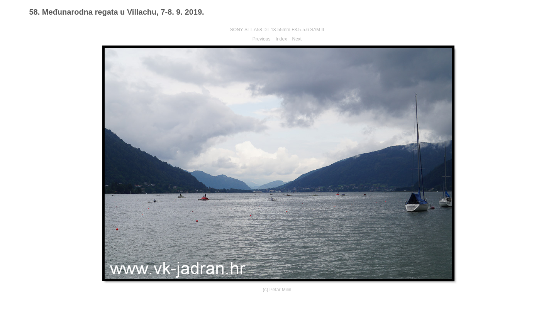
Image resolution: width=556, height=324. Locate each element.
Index (281, 39)
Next (297, 39)
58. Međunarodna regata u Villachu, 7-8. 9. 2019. (116, 12)
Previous (262, 39)
